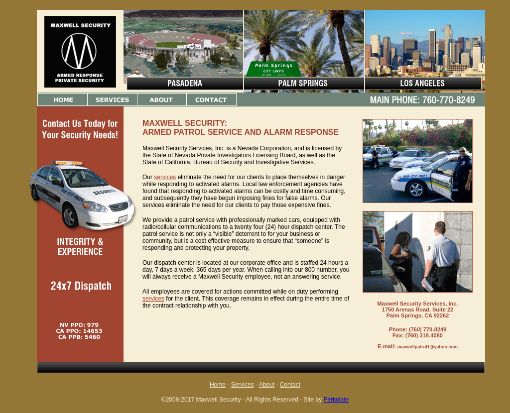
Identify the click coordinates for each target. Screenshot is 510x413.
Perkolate (336, 399)
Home (218, 384)
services (165, 177)
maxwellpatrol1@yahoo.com (427, 346)
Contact (290, 384)
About (266, 384)
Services (242, 384)
